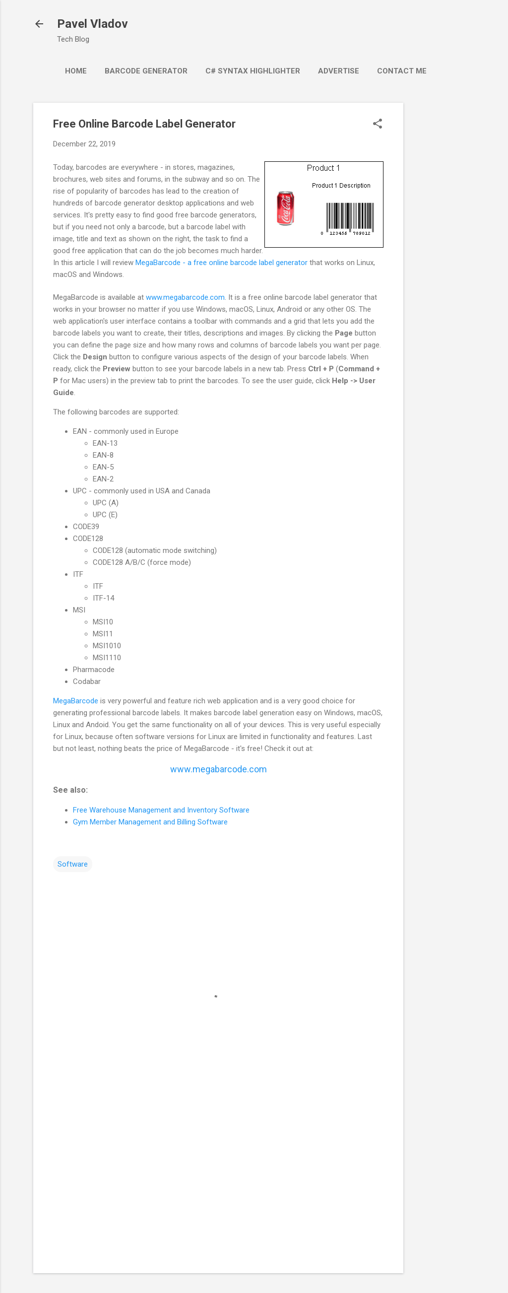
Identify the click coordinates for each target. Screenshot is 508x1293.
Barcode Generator (146, 71)
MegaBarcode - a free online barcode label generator (221, 262)
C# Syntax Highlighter (252, 71)
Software (73, 864)
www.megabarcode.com (185, 297)
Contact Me (402, 71)
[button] (377, 125)
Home (76, 71)
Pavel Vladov (92, 24)
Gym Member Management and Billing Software (150, 821)
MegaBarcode (75, 700)
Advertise (338, 71)
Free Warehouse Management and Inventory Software (161, 810)
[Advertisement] (443, 252)
